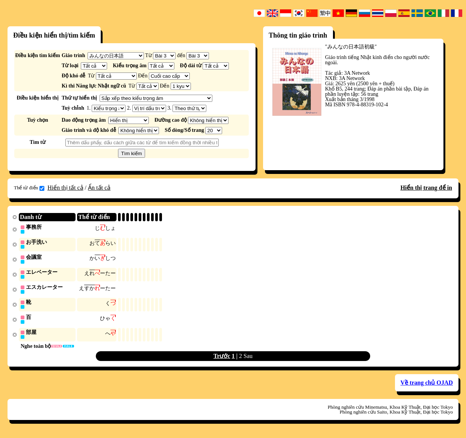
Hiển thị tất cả (65, 187)
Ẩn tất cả (99, 187)
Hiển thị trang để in (426, 187)
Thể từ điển (29, 188)
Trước (221, 359)
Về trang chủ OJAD (427, 385)
